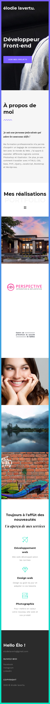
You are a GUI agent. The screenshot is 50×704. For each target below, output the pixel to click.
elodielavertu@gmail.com (15, 651)
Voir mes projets (17, 59)
